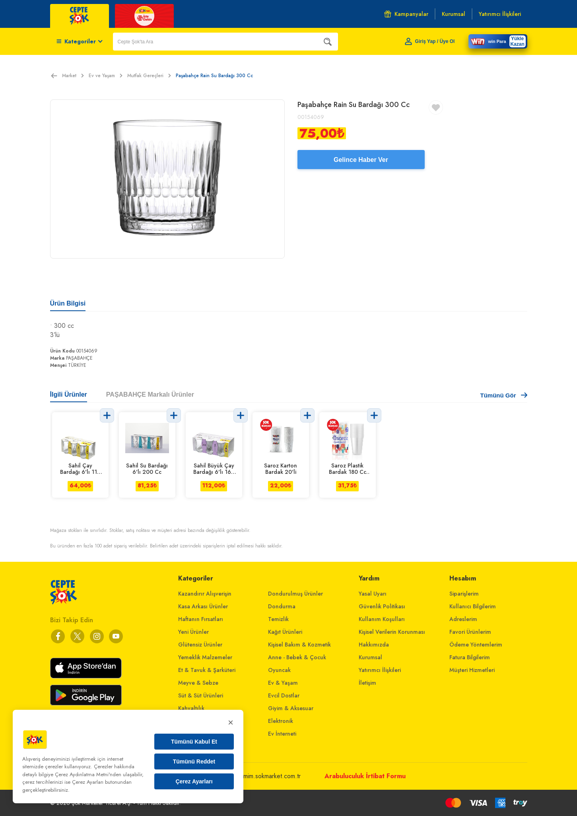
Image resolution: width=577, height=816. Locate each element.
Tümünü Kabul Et (194, 741)
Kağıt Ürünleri (285, 632)
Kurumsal (370, 657)
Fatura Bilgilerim (469, 657)
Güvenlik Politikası (382, 606)
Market (73, 75)
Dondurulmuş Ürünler (295, 594)
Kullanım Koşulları (382, 619)
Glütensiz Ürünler (200, 645)
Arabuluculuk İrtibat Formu (365, 776)
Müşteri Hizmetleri (472, 670)
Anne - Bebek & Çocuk (297, 657)
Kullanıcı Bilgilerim (472, 606)
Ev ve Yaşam (105, 75)
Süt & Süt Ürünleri (200, 695)
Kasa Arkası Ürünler (203, 606)
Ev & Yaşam (283, 683)
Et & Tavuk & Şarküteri (206, 670)
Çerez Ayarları (193, 781)
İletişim (367, 683)
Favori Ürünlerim (470, 632)
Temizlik (278, 619)
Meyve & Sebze (198, 683)
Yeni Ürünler (193, 632)
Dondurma (281, 606)
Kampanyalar (406, 14)
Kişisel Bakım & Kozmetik (299, 645)
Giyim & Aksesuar (290, 708)
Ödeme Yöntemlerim (475, 645)
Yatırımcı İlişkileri (380, 670)
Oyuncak (279, 670)
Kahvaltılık (191, 708)
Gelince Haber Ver (361, 159)
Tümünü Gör (503, 395)
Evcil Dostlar (283, 695)
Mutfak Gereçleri (149, 75)
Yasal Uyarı (373, 594)
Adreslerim (463, 619)
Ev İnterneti (282, 734)
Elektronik (280, 721)
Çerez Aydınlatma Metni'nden (88, 774)
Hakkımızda (374, 645)
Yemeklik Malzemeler (205, 657)
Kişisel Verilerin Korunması (392, 632)
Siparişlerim (464, 594)
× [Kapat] (230, 722)
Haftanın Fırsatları (200, 619)
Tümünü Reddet (194, 761)
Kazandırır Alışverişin (204, 594)
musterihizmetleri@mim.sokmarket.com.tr (247, 776)
